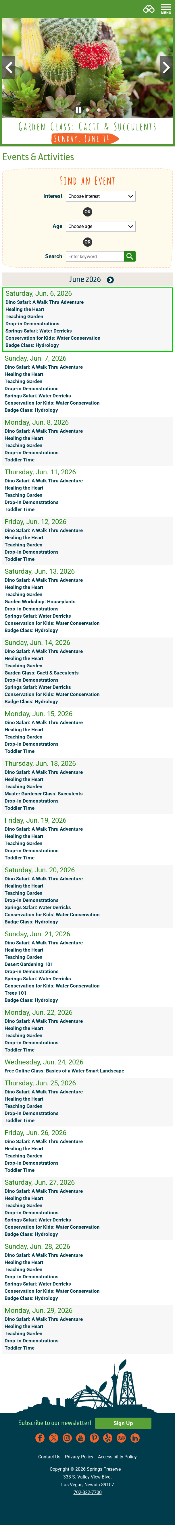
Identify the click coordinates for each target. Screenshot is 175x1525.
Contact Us (49, 1457)
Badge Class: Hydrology (32, 345)
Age (57, 226)
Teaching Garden (24, 316)
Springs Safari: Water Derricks (38, 330)
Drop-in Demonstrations (32, 323)
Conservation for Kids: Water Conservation (53, 338)
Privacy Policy (79, 1457)
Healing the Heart (24, 309)
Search (50, 256)
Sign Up (123, 1423)
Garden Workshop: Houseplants (40, 601)
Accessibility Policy (117, 1457)
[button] (10, 9)
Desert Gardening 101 (29, 964)
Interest (52, 196)
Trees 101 (16, 993)
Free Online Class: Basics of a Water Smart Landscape (64, 1070)
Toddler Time (19, 459)
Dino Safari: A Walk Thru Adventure (44, 302)
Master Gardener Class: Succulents (44, 793)
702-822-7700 (88, 1492)
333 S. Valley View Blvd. (87, 1477)
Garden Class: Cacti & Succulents (42, 672)
